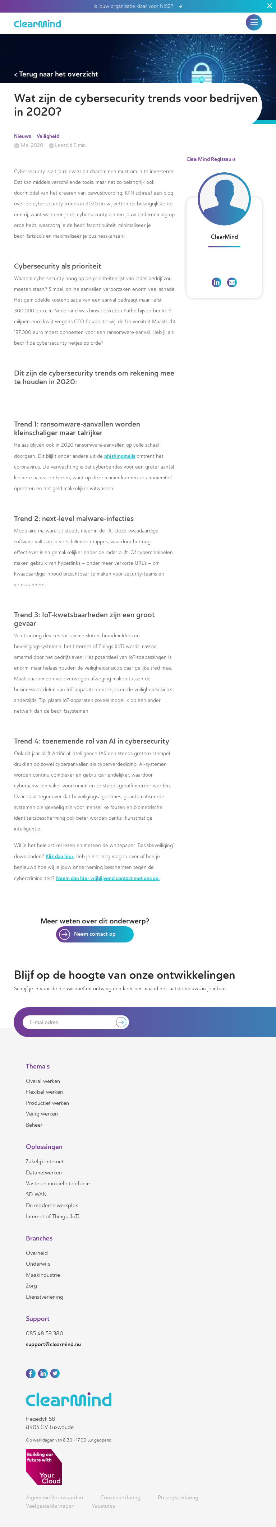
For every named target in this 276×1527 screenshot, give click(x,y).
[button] (254, 22)
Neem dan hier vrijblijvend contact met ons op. (108, 878)
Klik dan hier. (60, 856)
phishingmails (119, 456)
